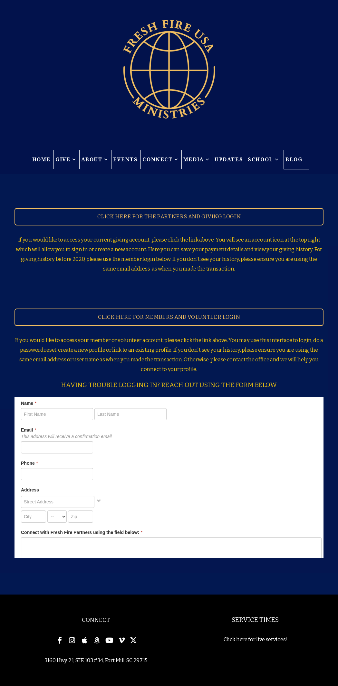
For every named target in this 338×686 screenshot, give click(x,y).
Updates (229, 160)
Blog (293, 160)
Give (65, 160)
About (94, 160)
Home (41, 160)
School (263, 160)
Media (196, 160)
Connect (160, 160)
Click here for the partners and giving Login (169, 216)
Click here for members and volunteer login (169, 317)
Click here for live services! (255, 639)
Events (125, 160)
